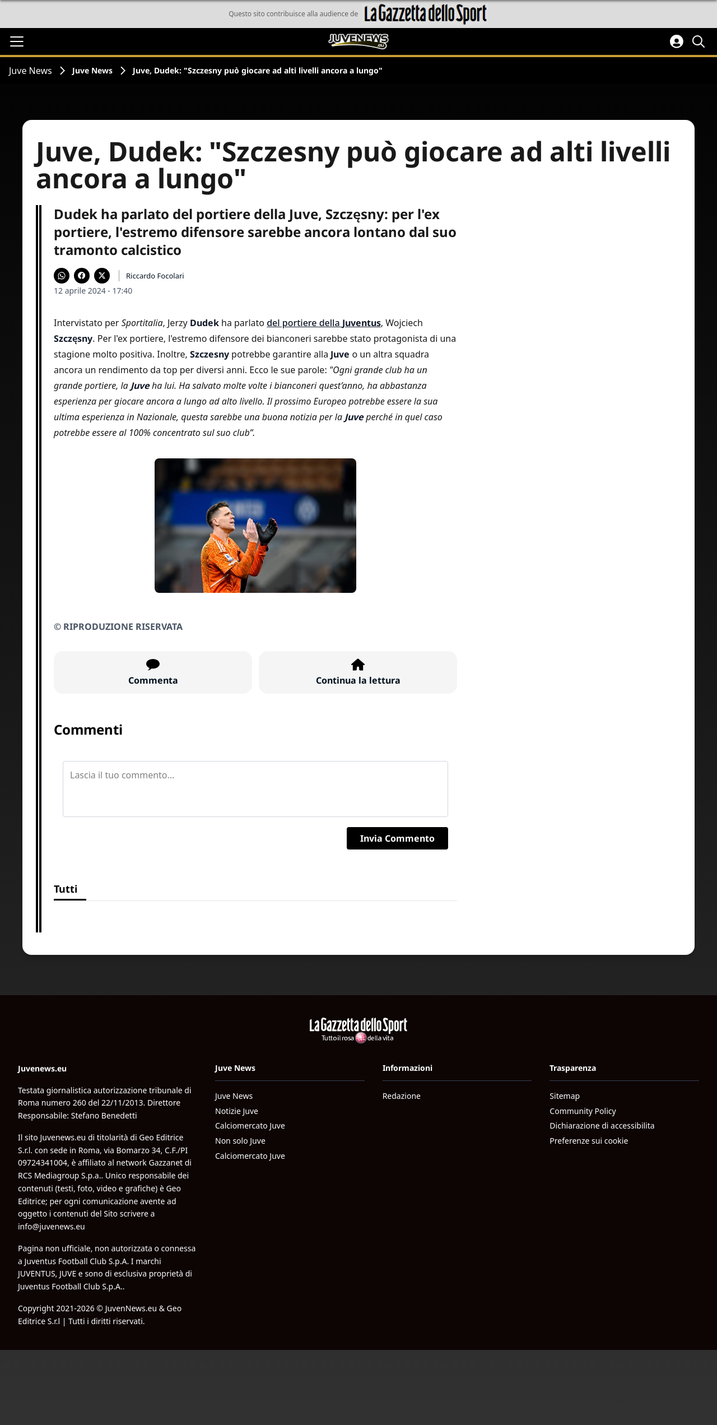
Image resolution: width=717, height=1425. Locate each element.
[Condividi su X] (102, 276)
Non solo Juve (240, 1140)
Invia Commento (397, 838)
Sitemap (565, 1095)
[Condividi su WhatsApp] (61, 276)
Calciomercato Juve (250, 1125)
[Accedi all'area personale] (676, 41)
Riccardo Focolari (155, 276)
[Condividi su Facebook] (82, 276)
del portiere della (324, 323)
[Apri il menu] (17, 41)
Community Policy (583, 1111)
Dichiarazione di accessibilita (602, 1125)
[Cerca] (700, 41)
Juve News (30, 70)
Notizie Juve (236, 1111)
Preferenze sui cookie (589, 1140)
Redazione (402, 1095)
